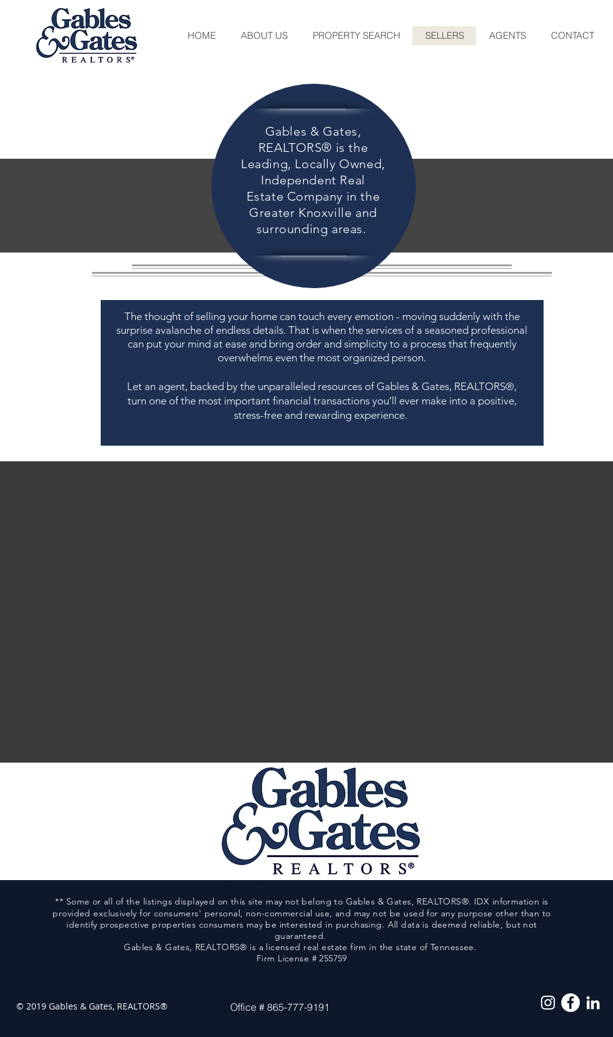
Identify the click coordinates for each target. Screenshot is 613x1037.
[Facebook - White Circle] (570, 1002)
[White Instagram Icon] (548, 1002)
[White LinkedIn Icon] (593, 1002)
